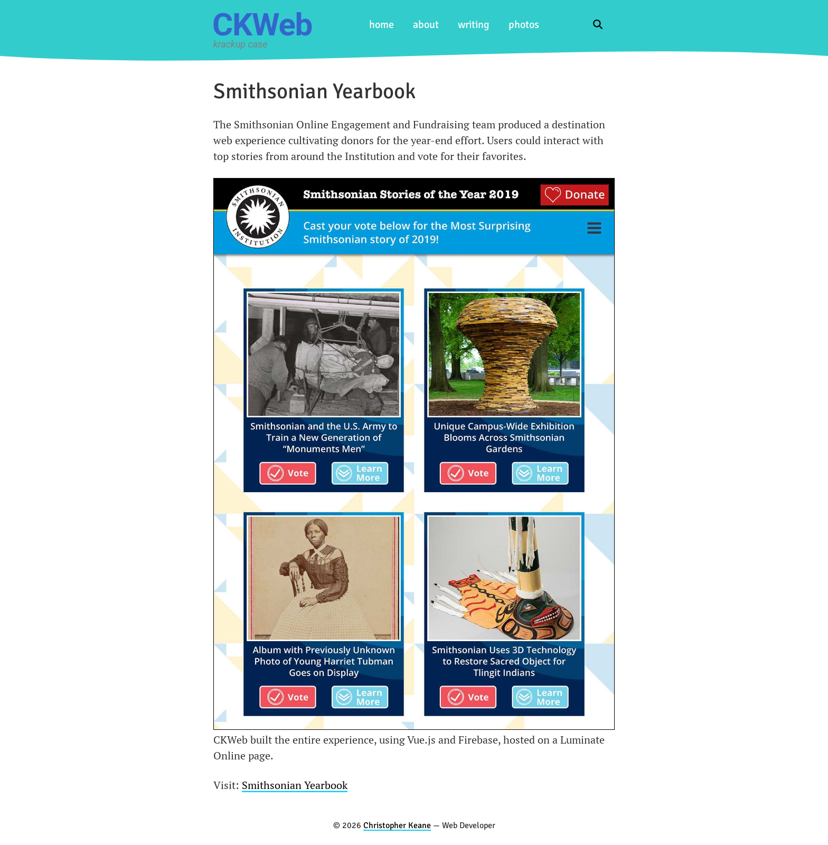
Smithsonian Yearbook (294, 785)
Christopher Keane (397, 825)
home (381, 24)
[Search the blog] (601, 24)
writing (474, 24)
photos (524, 24)
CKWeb (262, 24)
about (426, 24)
